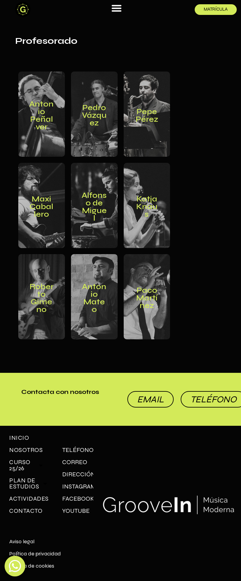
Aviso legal (21, 541)
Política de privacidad (35, 553)
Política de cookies (31, 565)
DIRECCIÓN (77, 474)
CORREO (74, 462)
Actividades (29, 499)
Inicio (19, 438)
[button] (116, 8)
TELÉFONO (77, 450)
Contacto (25, 511)
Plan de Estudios (28, 483)
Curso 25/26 (26, 465)
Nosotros (26, 450)
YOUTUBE (76, 511)
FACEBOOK (77, 498)
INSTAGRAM (77, 486)
